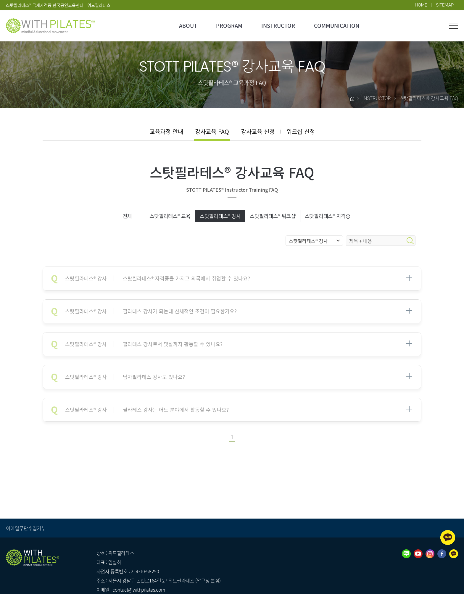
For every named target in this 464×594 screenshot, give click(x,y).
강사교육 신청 (258, 131)
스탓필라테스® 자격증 (327, 216)
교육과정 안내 (166, 131)
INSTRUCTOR (278, 26)
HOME (421, 5)
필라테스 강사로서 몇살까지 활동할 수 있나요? (144, 344)
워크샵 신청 (300, 131)
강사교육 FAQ (212, 131)
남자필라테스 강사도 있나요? (125, 377)
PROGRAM (229, 26)
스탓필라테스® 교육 (170, 216)
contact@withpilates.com (138, 589)
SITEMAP (445, 5)
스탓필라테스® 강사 (220, 216)
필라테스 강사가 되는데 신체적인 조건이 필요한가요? (151, 311)
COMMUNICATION (336, 26)
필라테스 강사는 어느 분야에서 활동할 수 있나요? (147, 410)
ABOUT (188, 26)
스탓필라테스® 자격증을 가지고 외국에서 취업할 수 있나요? (157, 278)
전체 (127, 216)
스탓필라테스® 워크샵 (272, 216)
